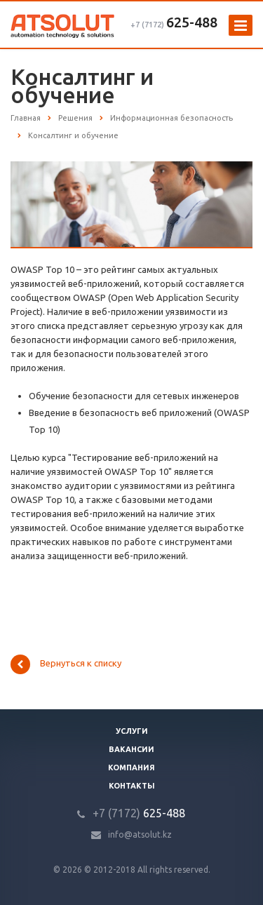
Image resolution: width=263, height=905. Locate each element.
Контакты (132, 786)
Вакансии (131, 749)
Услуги (132, 731)
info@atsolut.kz (140, 834)
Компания (131, 767)
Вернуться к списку (66, 664)
